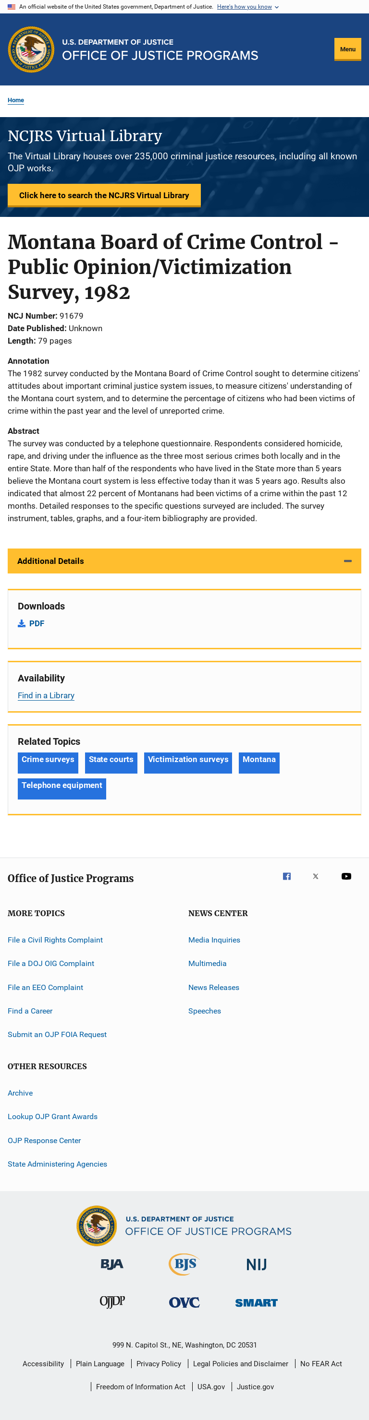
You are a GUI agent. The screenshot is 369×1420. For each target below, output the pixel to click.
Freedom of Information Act (140, 1387)
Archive (20, 1093)
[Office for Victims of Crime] (184, 1309)
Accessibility (43, 1364)
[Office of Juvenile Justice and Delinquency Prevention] (112, 1310)
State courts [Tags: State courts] (111, 759)
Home (16, 100)
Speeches (204, 1010)
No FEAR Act (321, 1364)
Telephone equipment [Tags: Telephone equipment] (62, 785)
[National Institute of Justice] (256, 1272)
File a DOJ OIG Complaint (51, 963)
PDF (36, 623)
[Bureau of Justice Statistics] (184, 1277)
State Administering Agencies (57, 1164)
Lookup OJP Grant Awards (53, 1116)
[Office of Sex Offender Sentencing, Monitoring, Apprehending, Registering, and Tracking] (256, 1308)
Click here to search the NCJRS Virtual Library (104, 195)
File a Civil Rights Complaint (55, 939)
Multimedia (207, 963)
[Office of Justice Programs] (31, 49)
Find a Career (30, 1010)
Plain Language (100, 1364)
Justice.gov (255, 1387)
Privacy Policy (158, 1364)
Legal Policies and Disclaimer (240, 1364)
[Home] (160, 49)
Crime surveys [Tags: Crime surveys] (48, 759)
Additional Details (50, 561)
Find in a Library (46, 695)
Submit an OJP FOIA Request (57, 1034)
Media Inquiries (214, 939)
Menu (348, 49)
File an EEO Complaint (45, 987)
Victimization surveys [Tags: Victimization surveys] (188, 759)
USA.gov (211, 1387)
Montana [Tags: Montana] (259, 759)
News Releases (213, 987)
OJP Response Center (44, 1140)
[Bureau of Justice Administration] (112, 1272)
